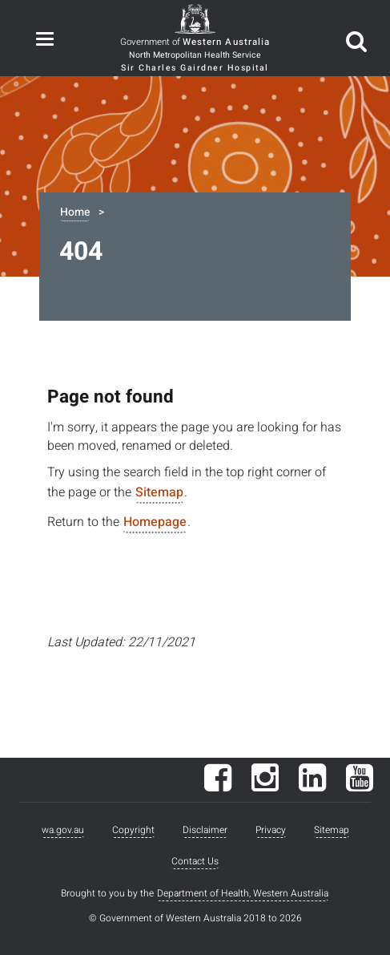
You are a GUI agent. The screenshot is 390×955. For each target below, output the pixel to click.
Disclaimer (205, 830)
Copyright (133, 830)
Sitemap (159, 492)
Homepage (155, 522)
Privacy (270, 830)
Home (75, 212)
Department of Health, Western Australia (242, 893)
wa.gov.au (63, 830)
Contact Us (195, 861)
